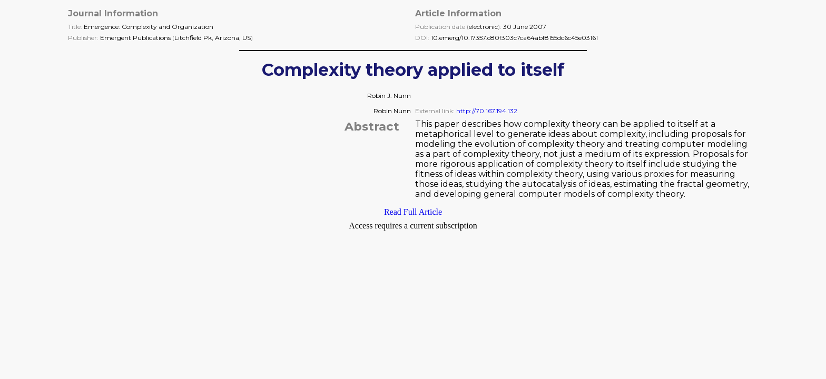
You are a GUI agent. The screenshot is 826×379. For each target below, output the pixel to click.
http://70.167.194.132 (486, 111)
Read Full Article (413, 211)
